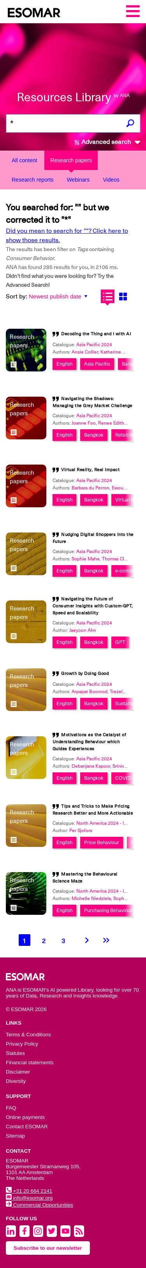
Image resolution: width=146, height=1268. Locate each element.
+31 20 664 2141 (29, 1191)
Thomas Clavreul (119, 559)
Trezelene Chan (126, 692)
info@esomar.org (29, 1198)
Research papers (71, 160)
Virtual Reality (130, 499)
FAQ (11, 1108)
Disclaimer (18, 1072)
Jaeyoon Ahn (82, 630)
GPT (120, 642)
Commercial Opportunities (39, 1205)
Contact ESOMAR (26, 1126)
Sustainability (129, 703)
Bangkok (131, 364)
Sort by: (16, 296)
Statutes (15, 1053)
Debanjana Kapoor (91, 766)
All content (24, 160)
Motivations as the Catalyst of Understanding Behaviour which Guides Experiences (89, 742)
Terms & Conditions (28, 1034)
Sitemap (15, 1136)
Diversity (16, 1081)
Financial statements (29, 1062)
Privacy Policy (22, 1044)
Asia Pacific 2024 (94, 345)
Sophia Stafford (129, 898)
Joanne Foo (84, 423)
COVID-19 (126, 778)
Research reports (32, 180)
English (64, 364)
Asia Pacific (97, 364)
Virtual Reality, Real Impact (90, 470)
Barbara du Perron (90, 488)
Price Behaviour (101, 842)
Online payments (25, 1117)
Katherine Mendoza (121, 352)
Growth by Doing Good (85, 673)
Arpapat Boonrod (89, 692)
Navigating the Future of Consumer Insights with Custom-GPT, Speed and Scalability (93, 606)
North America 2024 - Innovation (110, 823)
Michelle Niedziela (91, 898)
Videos (111, 180)
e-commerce (129, 570)
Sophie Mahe (86, 559)
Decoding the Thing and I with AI (96, 334)
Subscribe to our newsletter (48, 1248)
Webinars (78, 180)
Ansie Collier (85, 352)
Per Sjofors (80, 830)
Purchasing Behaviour (108, 910)
